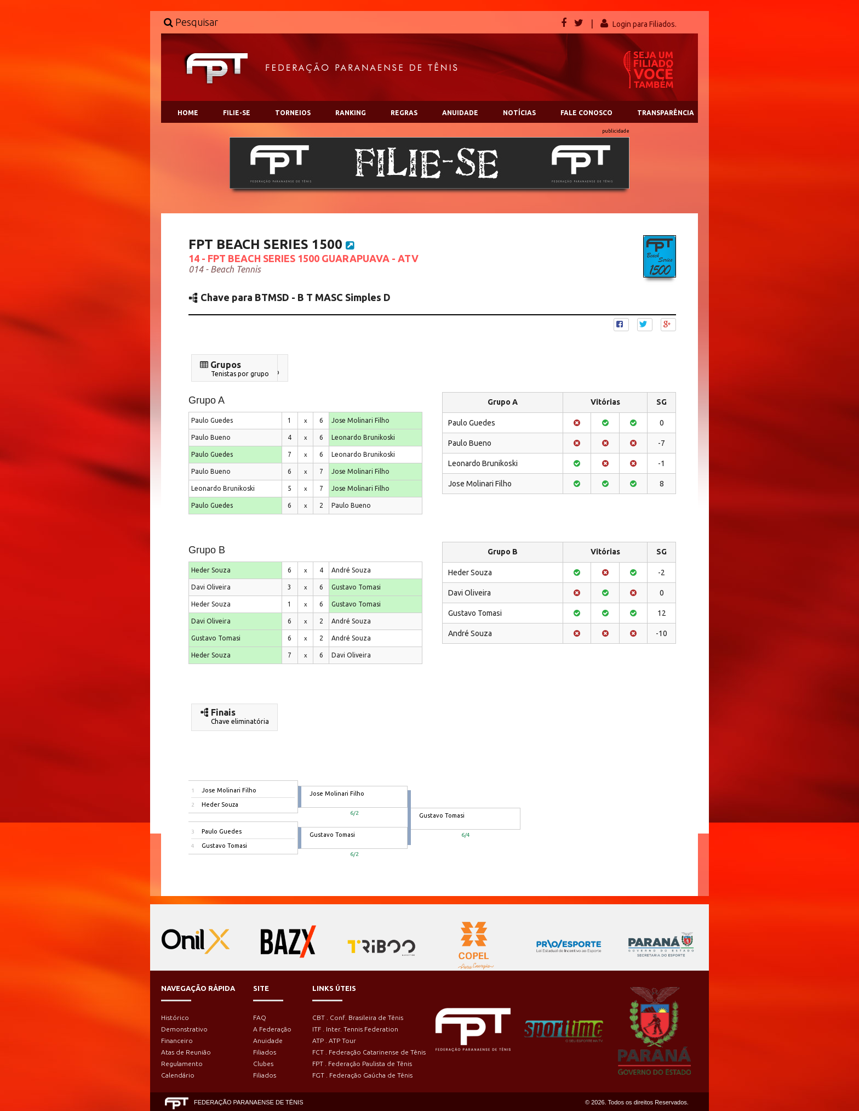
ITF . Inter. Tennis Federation (355, 1029)
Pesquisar (191, 21)
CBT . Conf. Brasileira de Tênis (357, 1017)
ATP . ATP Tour (334, 1040)
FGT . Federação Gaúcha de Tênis (362, 1075)
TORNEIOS (293, 112)
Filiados (264, 1052)
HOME (187, 112)
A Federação (272, 1029)
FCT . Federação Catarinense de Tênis (369, 1052)
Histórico (175, 1017)
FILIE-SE (236, 112)
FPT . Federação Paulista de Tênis (362, 1063)
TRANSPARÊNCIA (665, 112)
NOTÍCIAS (519, 112)
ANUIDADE (460, 112)
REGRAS (404, 112)
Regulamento (182, 1063)
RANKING (350, 112)
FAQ (259, 1017)
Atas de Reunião (186, 1052)
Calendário (177, 1075)
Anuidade (268, 1040)
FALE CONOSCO (586, 112)
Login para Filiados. (644, 24)
